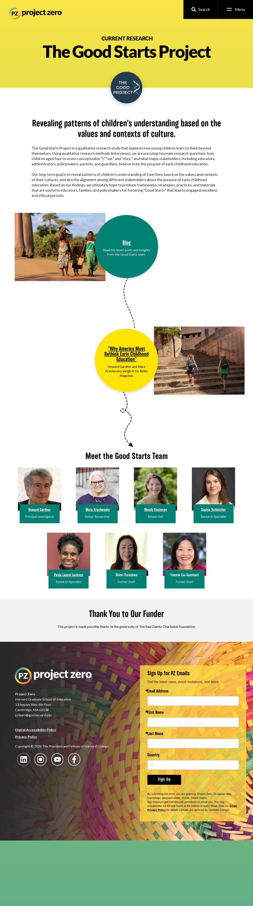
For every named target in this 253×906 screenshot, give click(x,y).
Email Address (157, 692)
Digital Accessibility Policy (35, 730)
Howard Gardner (39, 510)
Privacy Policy (26, 737)
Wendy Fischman (155, 510)
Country (153, 755)
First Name (155, 713)
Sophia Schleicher (213, 510)
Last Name (155, 734)
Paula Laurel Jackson (68, 575)
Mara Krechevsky (98, 510)
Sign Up (164, 779)
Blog (126, 243)
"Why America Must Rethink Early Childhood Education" (126, 354)
